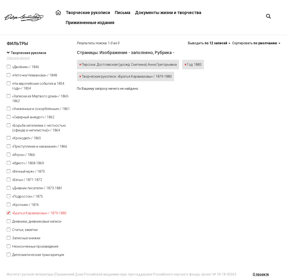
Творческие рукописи (88, 12)
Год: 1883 (193, 64)
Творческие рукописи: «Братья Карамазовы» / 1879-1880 (125, 76)
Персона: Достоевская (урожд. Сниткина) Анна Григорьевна (128, 64)
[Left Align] (268, 16)
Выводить (209, 43)
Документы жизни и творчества (168, 12)
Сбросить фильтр (18, 58)
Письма (122, 12)
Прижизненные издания (90, 22)
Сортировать (256, 43)
